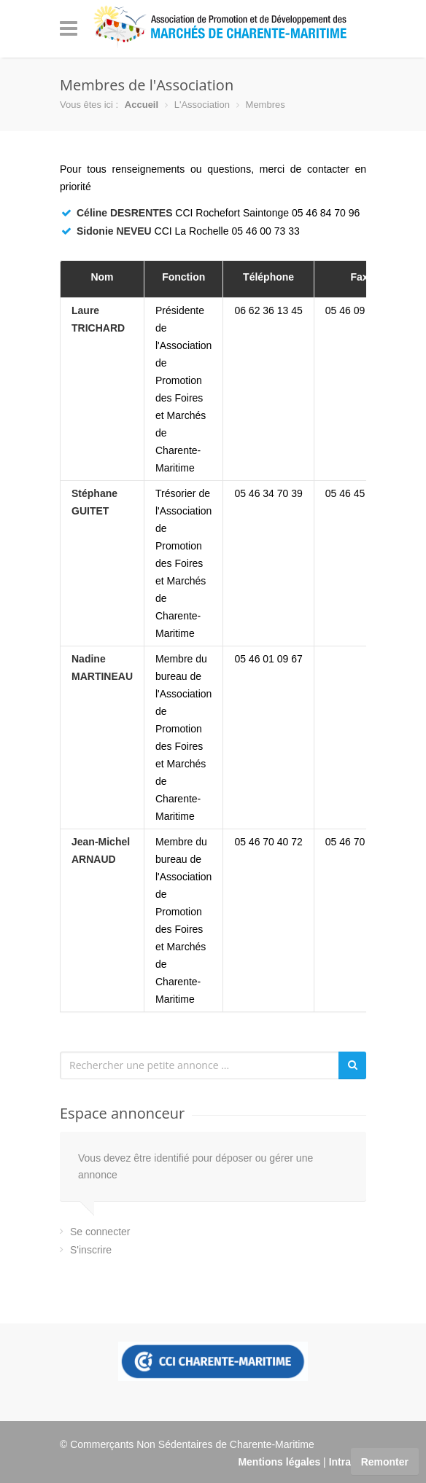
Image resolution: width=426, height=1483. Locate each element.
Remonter (384, 1462)
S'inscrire (91, 1250)
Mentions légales (279, 1462)
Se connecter (100, 1231)
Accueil (141, 104)
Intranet (347, 1462)
